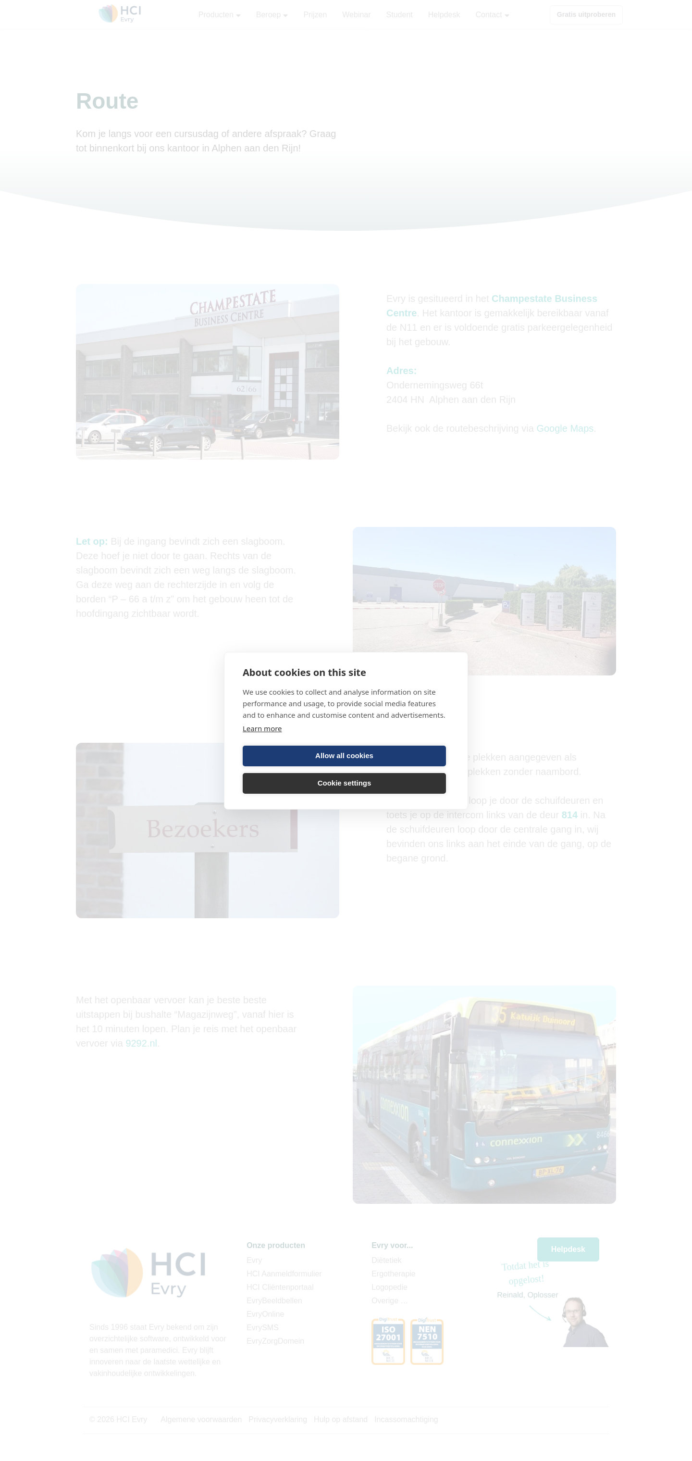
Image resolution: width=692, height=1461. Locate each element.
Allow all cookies (344, 755)
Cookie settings (344, 783)
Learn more (262, 728)
